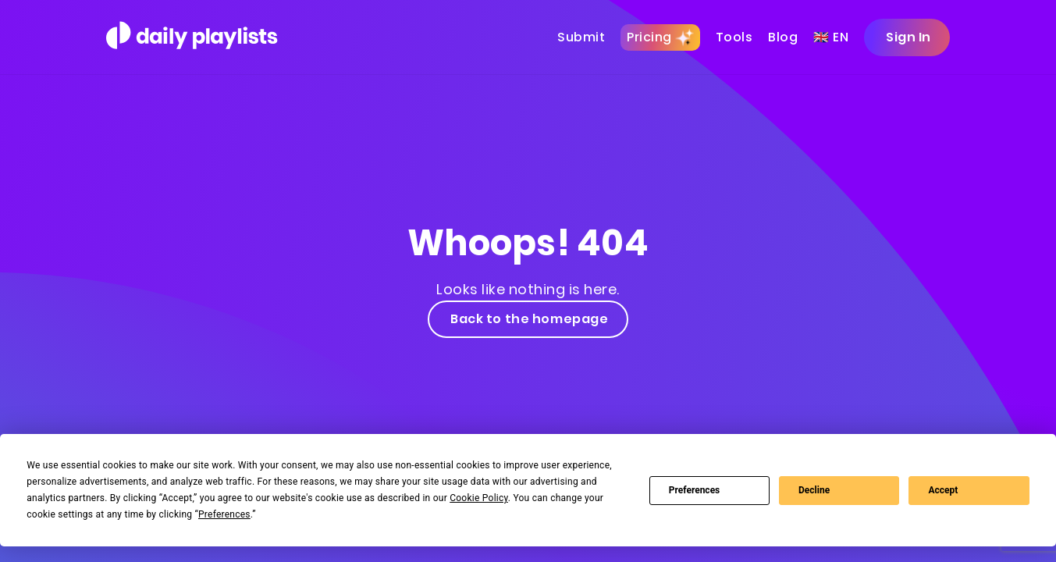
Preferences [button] (224, 514)
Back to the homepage (528, 319)
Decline (814, 490)
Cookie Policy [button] (479, 498)
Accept (943, 490)
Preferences (694, 490)
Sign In (907, 37)
